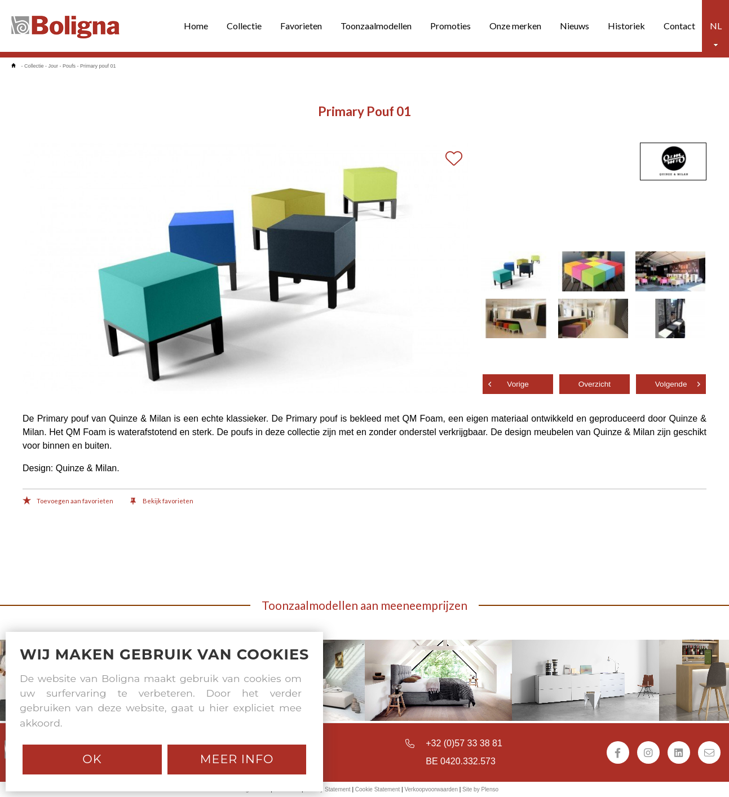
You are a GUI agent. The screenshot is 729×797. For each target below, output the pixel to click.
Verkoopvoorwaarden (431, 789)
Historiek (626, 25)
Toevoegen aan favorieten (68, 501)
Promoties (450, 25)
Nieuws (574, 25)
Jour (53, 66)
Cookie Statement (377, 789)
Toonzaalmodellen (376, 25)
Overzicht (594, 384)
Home (196, 25)
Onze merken (515, 25)
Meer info (237, 759)
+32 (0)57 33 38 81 (464, 743)
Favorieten (301, 25)
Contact (679, 25)
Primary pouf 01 (98, 66)
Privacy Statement (327, 789)
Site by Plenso (480, 789)
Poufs (69, 66)
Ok (91, 759)
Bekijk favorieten (161, 501)
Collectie (244, 25)
